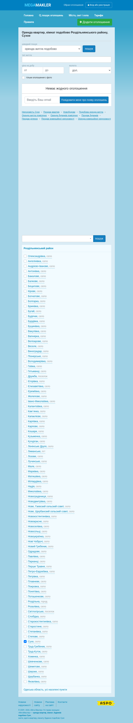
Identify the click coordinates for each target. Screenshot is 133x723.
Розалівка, (37, 606)
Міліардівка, (38, 481)
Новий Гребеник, (41, 546)
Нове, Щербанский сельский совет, (51, 511)
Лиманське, (36, 451)
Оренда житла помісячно (34, 115)
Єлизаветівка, (39, 386)
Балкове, (36, 281)
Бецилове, (37, 286)
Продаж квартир (51, 112)
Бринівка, (36, 306)
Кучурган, (36, 441)
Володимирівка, (40, 361)
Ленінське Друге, (41, 446)
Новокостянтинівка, (42, 516)
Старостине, (38, 626)
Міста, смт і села (79, 15)
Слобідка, (37, 616)
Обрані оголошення (73, 5)
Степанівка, (38, 631)
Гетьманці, (37, 371)
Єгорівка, (36, 381)
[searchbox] (28, 59)
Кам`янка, (37, 411)
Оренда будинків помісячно (64, 115)
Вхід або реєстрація (99, 5)
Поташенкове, (39, 596)
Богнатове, (37, 296)
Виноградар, (38, 351)
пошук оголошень (51, 15)
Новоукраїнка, (39, 536)
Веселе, (35, 346)
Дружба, (37, 376)
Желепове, (37, 396)
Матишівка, (37, 476)
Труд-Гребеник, (40, 646)
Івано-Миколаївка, (41, 401)
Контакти (62, 702)
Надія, (34, 486)
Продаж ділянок (30, 119)
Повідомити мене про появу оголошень (84, 99)
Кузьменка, (37, 436)
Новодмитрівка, (40, 501)
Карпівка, (36, 421)
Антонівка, (37, 271)
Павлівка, (36, 556)
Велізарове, (38, 341)
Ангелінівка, (38, 261)
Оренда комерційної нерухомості (94, 119)
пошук (89, 48)
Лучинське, (37, 461)
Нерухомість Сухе (31, 112)
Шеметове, (37, 666)
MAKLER (38, 5)
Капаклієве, (37, 416)
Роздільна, (37, 601)
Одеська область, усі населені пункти (45, 689)
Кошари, (36, 431)
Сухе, (34, 641)
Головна (29, 15)
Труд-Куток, (37, 651)
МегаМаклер (24, 713)
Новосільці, (37, 531)
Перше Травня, (40, 566)
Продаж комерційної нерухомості (57, 119)
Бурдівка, (36, 321)
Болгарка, (37, 301)
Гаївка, (35, 366)
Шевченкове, (38, 661)
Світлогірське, (41, 611)
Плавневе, (37, 581)
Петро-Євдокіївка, (41, 571)
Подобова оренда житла (91, 112)
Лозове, (35, 456)
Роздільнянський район (38, 248)
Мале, (34, 466)
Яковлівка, (37, 681)
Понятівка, (37, 591)
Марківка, (36, 471)
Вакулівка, (37, 331)
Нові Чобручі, (39, 541)
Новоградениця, (40, 496)
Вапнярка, (37, 336)
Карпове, (36, 426)
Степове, (36, 636)
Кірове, (35, 291)
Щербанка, (37, 676)
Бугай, (34, 311)
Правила (29, 22)
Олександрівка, (40, 256)
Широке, (36, 671)
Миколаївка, (38, 491)
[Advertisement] (49, 181)
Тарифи (98, 15)
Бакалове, (37, 276)
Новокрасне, (38, 521)
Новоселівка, (38, 526)
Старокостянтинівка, (43, 621)
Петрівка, (36, 576)
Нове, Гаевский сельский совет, (49, 506)
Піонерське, (38, 356)
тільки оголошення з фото (39, 77)
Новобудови (69, 112)
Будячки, (36, 316)
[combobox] (66, 59)
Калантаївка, (38, 406)
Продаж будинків (89, 115)
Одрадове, (37, 551)
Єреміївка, (37, 391)
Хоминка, (36, 656)
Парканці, (36, 561)
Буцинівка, (37, 326)
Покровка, (37, 586)
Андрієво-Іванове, (41, 266)
